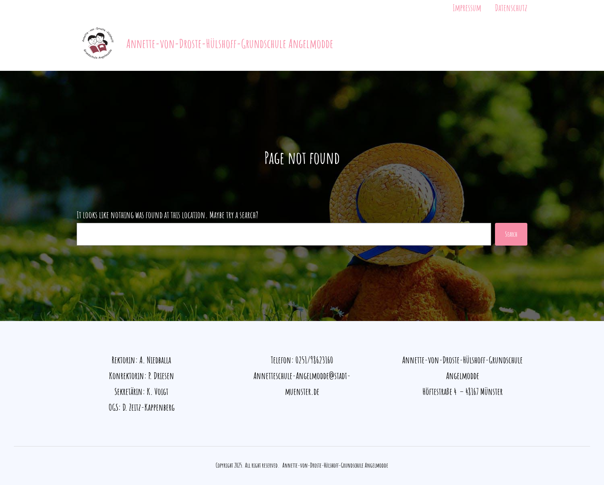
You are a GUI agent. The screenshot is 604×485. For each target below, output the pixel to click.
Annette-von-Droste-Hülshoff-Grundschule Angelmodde (229, 43)
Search (511, 234)
